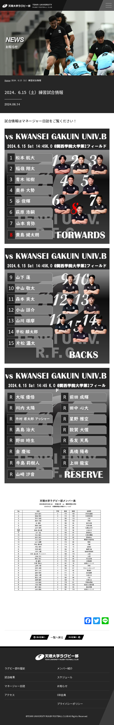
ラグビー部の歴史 (15, 668)
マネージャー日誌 (15, 686)
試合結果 (10, 677)
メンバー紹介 (65, 668)
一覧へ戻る (56, 637)
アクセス (10, 695)
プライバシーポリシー (70, 703)
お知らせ (62, 686)
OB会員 (61, 695)
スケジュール (64, 677)
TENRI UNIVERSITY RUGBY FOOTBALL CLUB (47, 716)
